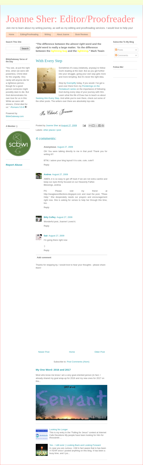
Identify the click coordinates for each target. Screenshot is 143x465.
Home (11, 34)
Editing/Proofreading (29, 34)
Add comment (44, 257)
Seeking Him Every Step (47, 98)
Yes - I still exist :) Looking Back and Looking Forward (75, 445)
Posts (119, 50)
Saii (46, 235)
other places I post (52, 130)
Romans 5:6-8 (17, 107)
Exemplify (71, 83)
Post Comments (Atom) (78, 361)
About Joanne (63, 34)
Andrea (47, 174)
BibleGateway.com (15, 116)
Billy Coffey (50, 217)
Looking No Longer (58, 429)
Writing (48, 34)
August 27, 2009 (65, 147)
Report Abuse (14, 164)
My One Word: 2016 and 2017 (53, 369)
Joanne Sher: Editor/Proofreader (70, 18)
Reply (46, 164)
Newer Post (43, 352)
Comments (121, 55)
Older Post (100, 352)
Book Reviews (81, 34)
